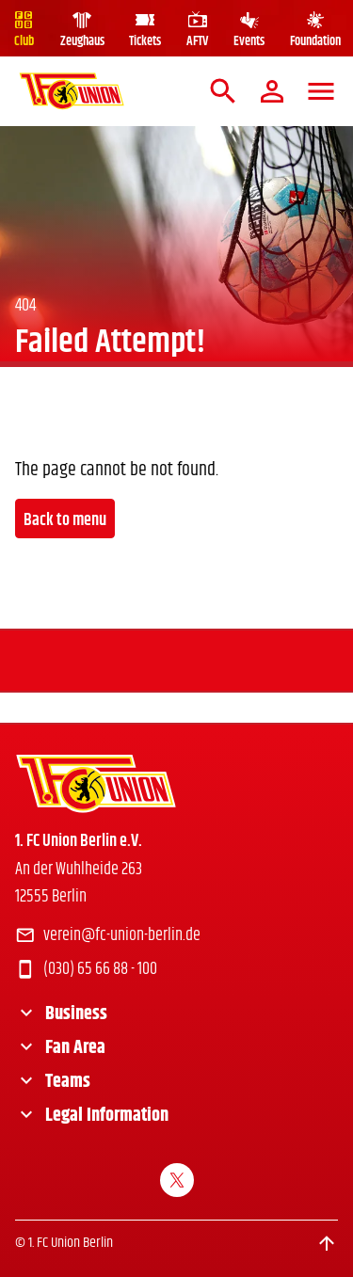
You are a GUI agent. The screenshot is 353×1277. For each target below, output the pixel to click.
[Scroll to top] (326, 1243)
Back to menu (65, 520)
